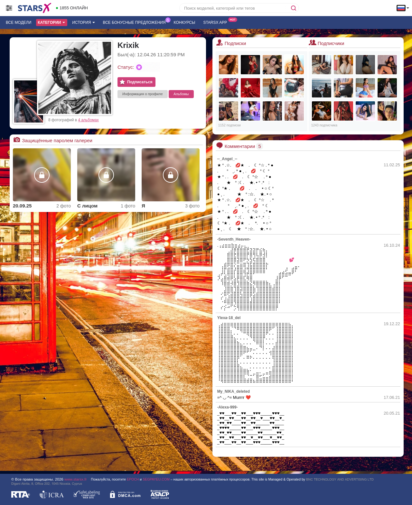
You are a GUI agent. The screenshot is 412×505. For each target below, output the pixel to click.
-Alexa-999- (227, 407)
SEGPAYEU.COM (156, 479)
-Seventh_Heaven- (234, 239)
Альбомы (181, 94)
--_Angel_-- (227, 159)
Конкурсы (184, 22)
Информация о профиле (142, 94)
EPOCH (133, 479)
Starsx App (216, 22)
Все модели (18, 22)
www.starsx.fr (75, 479)
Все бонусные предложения (136, 22)
